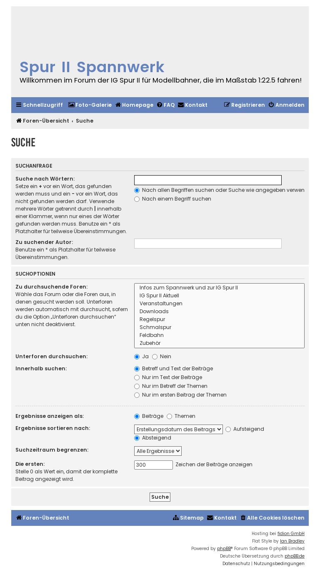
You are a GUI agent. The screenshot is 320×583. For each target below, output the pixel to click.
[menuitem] (90, 105)
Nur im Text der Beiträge (168, 377)
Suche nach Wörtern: (45, 178)
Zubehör (219, 343)
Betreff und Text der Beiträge (173, 368)
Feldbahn (219, 335)
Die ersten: (30, 463)
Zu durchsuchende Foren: (51, 286)
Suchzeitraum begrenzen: (51, 449)
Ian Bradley (292, 541)
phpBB (224, 548)
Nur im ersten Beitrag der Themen (180, 394)
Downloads (219, 312)
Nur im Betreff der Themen (171, 386)
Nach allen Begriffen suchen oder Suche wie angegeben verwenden (224, 189)
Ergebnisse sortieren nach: (52, 428)
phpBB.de (295, 556)
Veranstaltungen (219, 304)
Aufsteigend (244, 428)
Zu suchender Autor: (44, 242)
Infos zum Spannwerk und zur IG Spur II (219, 288)
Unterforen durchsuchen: (51, 356)
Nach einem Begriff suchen (172, 198)
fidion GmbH (291, 533)
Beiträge (148, 416)
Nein (161, 356)
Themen (181, 416)
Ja (141, 356)
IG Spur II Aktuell (219, 296)
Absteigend (152, 437)
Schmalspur (219, 328)
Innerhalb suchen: (41, 368)
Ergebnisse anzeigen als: (49, 416)
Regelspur (219, 320)
